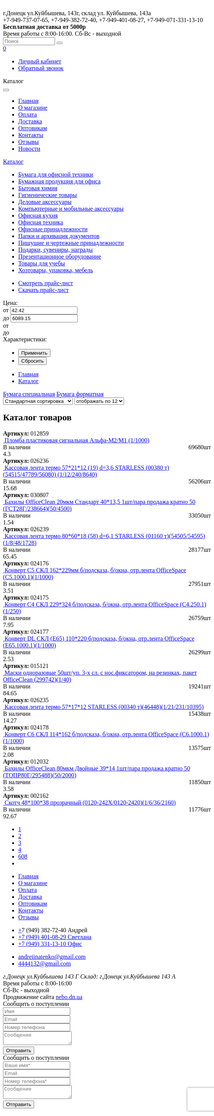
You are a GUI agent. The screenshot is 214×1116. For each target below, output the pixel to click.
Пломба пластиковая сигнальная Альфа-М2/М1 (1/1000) (77, 440)
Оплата (27, 114)
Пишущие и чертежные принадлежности (71, 243)
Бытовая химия (37, 188)
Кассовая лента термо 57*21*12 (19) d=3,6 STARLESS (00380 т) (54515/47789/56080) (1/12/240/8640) (86, 471)
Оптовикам (32, 128)
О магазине (32, 107)
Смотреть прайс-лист (45, 283)
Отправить (18, 1053)
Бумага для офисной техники (55, 174)
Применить (34, 353)
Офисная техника (40, 222)
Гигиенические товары (47, 195)
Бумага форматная (80, 394)
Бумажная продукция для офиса (59, 181)
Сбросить (32, 361)
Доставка (30, 121)
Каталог (13, 161)
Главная (28, 101)
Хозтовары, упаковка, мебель (55, 270)
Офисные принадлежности (53, 229)
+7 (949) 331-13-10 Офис (50, 944)
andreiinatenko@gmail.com (52, 956)
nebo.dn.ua (69, 997)
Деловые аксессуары (45, 202)
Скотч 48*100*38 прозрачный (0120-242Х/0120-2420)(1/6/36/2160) (90, 802)
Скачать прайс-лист (43, 290)
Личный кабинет (39, 61)
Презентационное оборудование (59, 256)
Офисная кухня (38, 215)
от (6, 310)
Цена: (10, 303)
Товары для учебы (41, 263)
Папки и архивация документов (58, 236)
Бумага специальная (29, 394)
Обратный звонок (40, 68)
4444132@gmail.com (44, 963)
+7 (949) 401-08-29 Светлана (54, 937)
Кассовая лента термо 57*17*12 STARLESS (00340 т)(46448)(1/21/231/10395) (104, 707)
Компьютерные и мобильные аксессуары (71, 208)
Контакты (30, 135)
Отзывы (28, 142)
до (6, 318)
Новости (29, 148)
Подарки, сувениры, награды (55, 249)
